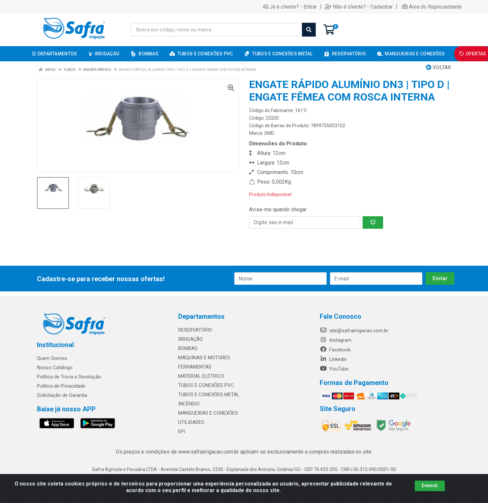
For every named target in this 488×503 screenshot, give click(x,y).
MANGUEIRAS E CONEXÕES (208, 413)
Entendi (430, 485)
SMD (269, 133)
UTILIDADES (191, 422)
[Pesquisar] (309, 30)
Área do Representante (432, 6)
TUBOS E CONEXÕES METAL (209, 395)
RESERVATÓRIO (195, 330)
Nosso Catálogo (55, 367)
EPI (181, 431)
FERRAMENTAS (194, 367)
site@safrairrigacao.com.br (354, 331)
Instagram (335, 340)
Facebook (335, 350)
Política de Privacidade (61, 386)
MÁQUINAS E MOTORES (204, 358)
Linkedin (333, 359)
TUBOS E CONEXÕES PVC (206, 385)
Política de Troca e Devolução (69, 377)
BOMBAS (188, 348)
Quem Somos (52, 358)
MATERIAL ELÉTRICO (201, 376)
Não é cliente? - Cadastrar (359, 6)
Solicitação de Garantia (62, 395)
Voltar (438, 67)
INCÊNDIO (189, 404)
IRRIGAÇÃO (190, 339)
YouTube (334, 369)
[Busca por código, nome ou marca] (216, 30)
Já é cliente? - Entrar (290, 6)
